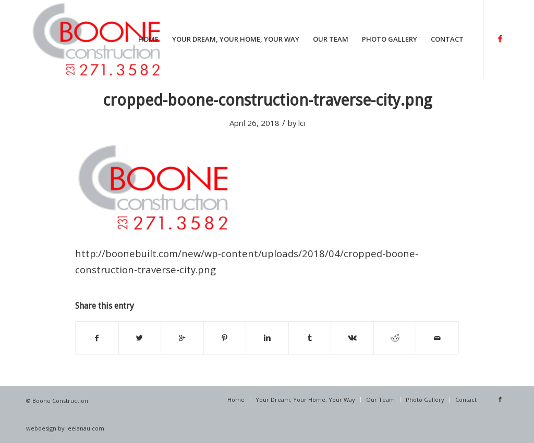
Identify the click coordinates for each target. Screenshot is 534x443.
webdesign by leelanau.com (65, 428)
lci (301, 123)
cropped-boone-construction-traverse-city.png (267, 100)
